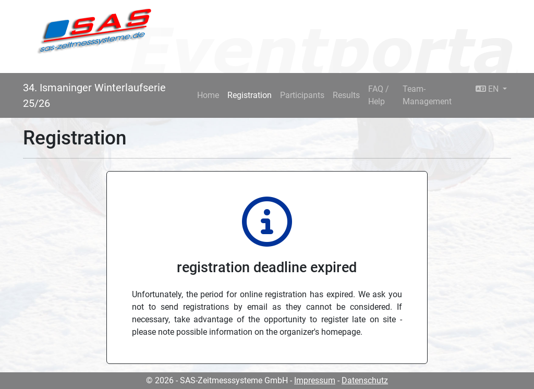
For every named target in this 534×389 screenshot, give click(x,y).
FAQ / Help (378, 95)
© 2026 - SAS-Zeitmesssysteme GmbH (217, 380)
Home (208, 95)
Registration (249, 95)
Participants (302, 95)
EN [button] (488, 89)
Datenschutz (365, 380)
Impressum (314, 380)
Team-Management (427, 95)
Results (346, 95)
